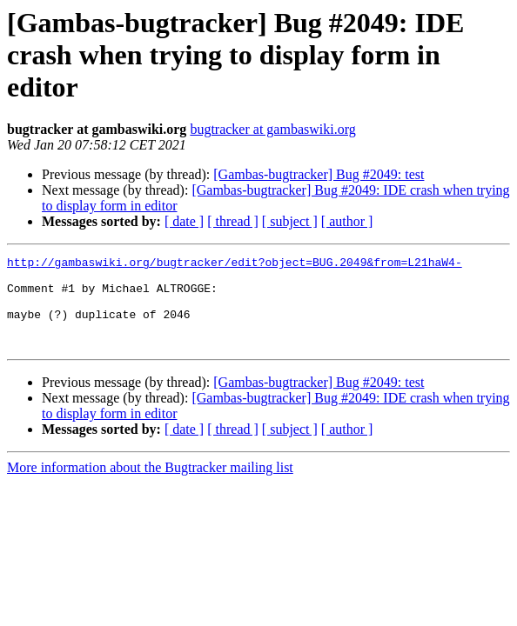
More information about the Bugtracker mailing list (150, 485)
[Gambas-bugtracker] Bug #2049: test (318, 174)
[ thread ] (232, 221)
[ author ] (347, 221)
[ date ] (184, 221)
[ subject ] (290, 221)
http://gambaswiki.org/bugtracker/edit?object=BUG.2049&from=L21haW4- (234, 264)
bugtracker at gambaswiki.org (272, 129)
